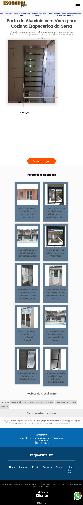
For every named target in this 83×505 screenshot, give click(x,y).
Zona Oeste (71, 402)
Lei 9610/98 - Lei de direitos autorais (57, 423)
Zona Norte (60, 402)
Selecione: (5, 402)
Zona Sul (4, 406)
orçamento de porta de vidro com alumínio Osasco (27, 375)
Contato (60, 466)
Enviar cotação (41, 160)
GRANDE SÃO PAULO (19, 402)
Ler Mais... (41, 37)
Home (12, 466)
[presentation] (41, 154)
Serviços (47, 466)
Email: (40, 93)
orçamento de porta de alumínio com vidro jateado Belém (27, 252)
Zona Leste (48, 402)
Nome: (40, 83)
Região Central (36, 402)
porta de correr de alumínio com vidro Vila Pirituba (55, 252)
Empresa (23, 466)
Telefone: (40, 103)
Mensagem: (41, 125)
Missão (35, 466)
